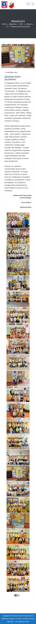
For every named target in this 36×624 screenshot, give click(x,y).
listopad (28, 24)
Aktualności (13, 24)
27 (7, 26)
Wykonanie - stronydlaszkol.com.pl (18, 621)
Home (4, 24)
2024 (21, 24)
